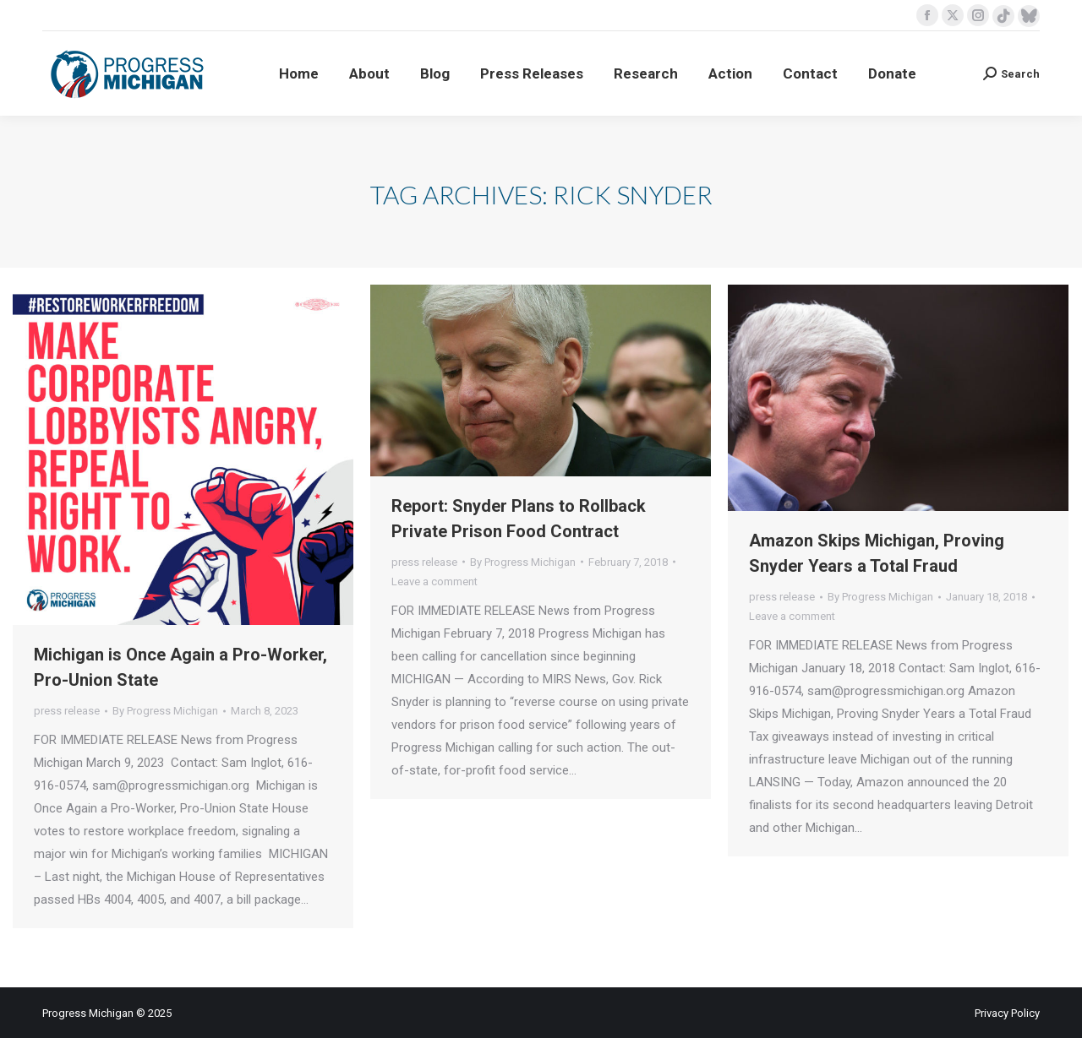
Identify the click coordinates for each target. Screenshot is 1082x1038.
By (165, 710)
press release (67, 710)
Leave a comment (434, 581)
